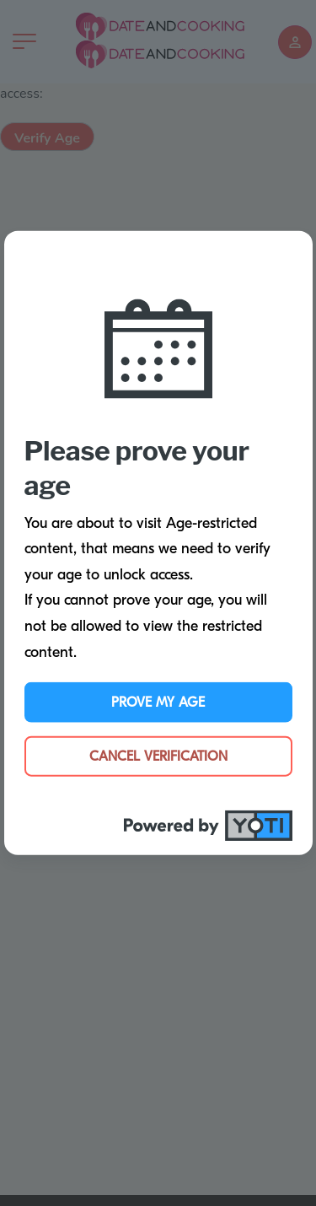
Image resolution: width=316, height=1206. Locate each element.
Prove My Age (158, 702)
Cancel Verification (158, 756)
